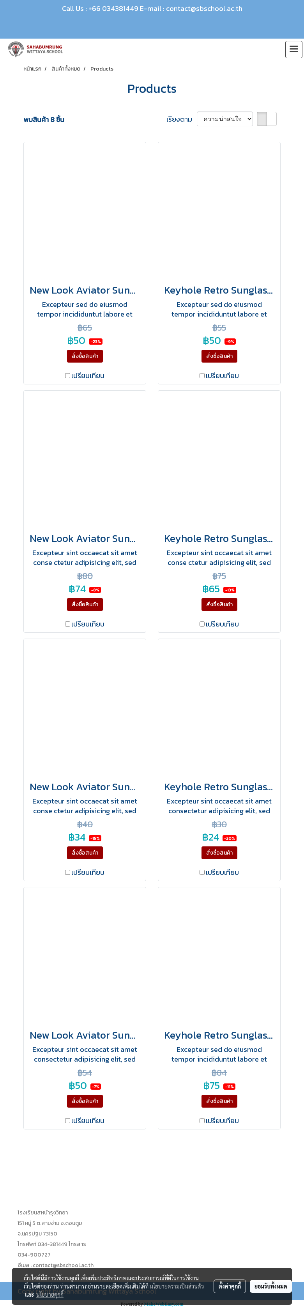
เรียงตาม (181, 119)
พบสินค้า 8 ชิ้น (43, 119)
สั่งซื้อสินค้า (85, 356)
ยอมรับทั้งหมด (271, 1286)
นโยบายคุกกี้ (50, 1294)
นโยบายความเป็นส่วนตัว (177, 1286)
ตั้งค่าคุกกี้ (230, 1286)
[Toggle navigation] (293, 49)
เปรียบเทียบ (87, 375)
